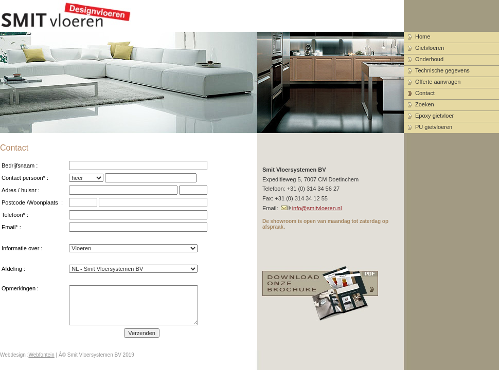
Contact (425, 93)
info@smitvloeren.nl (317, 208)
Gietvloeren (429, 48)
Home (422, 36)
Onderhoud (429, 59)
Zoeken (424, 104)
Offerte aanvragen (437, 82)
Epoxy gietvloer (434, 116)
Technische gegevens (442, 70)
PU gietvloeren (433, 127)
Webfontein (41, 355)
